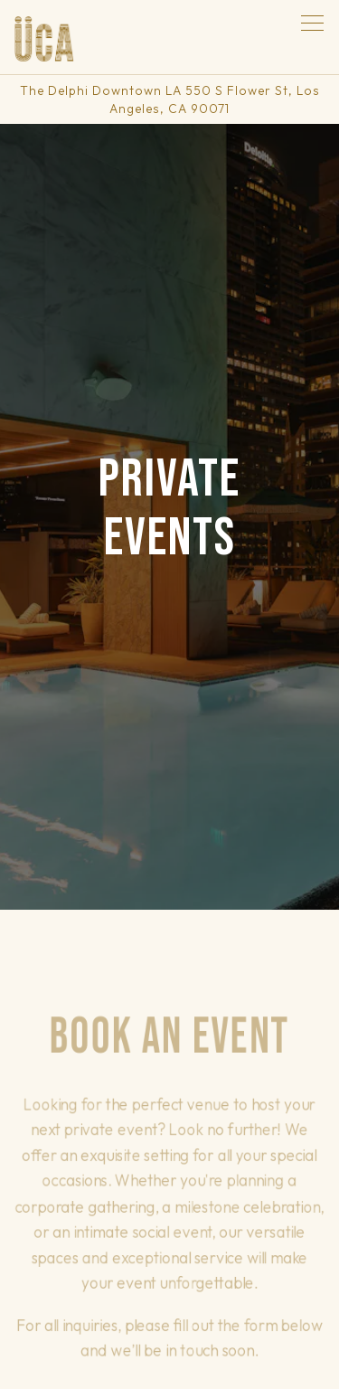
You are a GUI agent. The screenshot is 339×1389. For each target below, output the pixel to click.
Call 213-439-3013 (170, 1271)
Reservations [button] (169, 1319)
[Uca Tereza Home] (44, 37)
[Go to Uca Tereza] (169, 99)
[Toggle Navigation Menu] (312, 23)
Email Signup (169, 1365)
